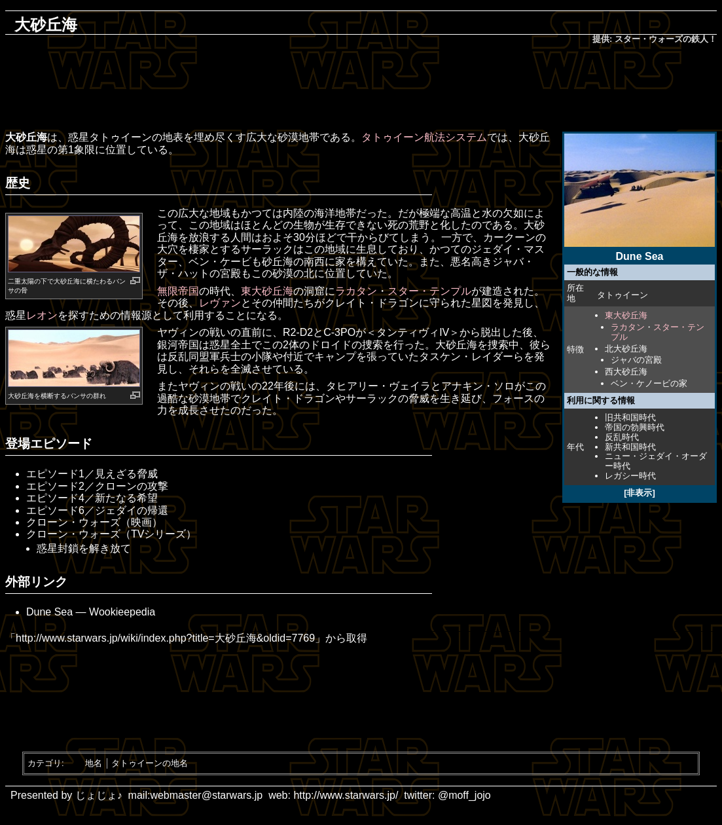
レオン (42, 315)
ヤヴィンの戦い (193, 332)
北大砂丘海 (626, 349)
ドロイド (331, 344)
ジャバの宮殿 (636, 360)
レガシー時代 (630, 476)
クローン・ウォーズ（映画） (94, 522)
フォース (513, 398)
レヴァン (220, 302)
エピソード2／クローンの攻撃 (97, 486)
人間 (240, 237)
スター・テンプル (657, 332)
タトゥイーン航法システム (424, 137)
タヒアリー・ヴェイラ (378, 386)
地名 (93, 763)
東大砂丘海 (626, 315)
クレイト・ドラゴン (372, 302)
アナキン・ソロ (477, 386)
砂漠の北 (293, 273)
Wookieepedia (122, 611)
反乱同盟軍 (194, 356)
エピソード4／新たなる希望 (92, 498)
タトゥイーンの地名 (149, 763)
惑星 (78, 137)
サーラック (267, 249)
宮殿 (230, 273)
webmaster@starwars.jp (206, 795)
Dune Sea (49, 611)
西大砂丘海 (626, 371)
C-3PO (339, 332)
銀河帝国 (178, 344)
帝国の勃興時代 (634, 427)
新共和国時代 (630, 447)
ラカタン (628, 327)
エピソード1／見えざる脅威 (92, 473)
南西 (314, 261)
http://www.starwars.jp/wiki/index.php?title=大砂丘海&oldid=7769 (165, 638)
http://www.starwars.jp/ (345, 795)
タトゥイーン (622, 295)
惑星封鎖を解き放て (84, 548)
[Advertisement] (361, 89)
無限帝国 (178, 291)
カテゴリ (44, 763)
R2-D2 (298, 332)
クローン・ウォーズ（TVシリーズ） (111, 534)
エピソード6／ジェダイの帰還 (97, 510)
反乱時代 (622, 437)
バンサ (76, 395)
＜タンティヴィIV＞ (413, 332)
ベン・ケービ (220, 261)
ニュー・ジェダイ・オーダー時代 (656, 461)
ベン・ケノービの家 (649, 383)
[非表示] (639, 493)
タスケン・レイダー (466, 356)
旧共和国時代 (630, 417)
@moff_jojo (464, 795)
